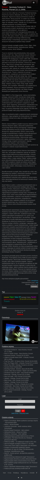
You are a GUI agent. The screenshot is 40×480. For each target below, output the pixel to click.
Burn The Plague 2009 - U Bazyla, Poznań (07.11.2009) (21, 363)
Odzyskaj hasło (24, 413)
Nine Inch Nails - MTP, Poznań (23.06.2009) (17, 376)
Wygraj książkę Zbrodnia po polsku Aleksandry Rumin (20, 459)
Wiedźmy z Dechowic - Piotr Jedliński (15, 434)
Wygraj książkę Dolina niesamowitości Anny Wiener (19, 461)
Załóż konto (14, 413)
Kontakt (32, 473)
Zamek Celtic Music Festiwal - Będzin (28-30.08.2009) (20, 370)
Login (4, 396)
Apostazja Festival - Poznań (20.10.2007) (16, 355)
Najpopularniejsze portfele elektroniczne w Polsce (19, 436)
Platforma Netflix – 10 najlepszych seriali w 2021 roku (20, 441)
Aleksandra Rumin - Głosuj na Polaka (15, 432)
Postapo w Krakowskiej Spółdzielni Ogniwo (17, 447)
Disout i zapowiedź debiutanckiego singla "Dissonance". (21, 466)
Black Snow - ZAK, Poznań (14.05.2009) (16, 380)
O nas (9, 473)
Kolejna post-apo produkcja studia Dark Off (17, 468)
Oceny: (19, 312)
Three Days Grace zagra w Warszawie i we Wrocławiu (20, 445)
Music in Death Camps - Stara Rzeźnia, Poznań (18, 353)
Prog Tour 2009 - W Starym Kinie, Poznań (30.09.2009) (20, 361)
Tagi (3, 292)
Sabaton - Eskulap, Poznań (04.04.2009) (16, 378)
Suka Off (18, 297)
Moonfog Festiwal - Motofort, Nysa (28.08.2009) (18, 369)
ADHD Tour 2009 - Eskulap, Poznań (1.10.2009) (18, 365)
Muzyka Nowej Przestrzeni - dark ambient (16, 430)
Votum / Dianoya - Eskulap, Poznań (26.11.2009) (19, 388)
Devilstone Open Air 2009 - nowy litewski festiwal (18, 372)
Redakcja (16, 473)
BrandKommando (28, 299)
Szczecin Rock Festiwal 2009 (13, 367)
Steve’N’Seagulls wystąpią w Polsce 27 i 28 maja (19, 443)
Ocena (4, 307)
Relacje (5, 7)
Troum (7, 301)
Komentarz (34, 286)
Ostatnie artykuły (7, 417)
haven (33, 297)
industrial (6, 297)
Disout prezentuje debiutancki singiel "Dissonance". (19, 457)
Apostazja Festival (26, 297)
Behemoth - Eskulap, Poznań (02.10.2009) (17, 374)
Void (36, 282)
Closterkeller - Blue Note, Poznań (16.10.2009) (18, 386)
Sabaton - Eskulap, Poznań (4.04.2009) (16, 382)
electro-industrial (9, 299)
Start (4, 473)
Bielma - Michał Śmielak (11, 424)
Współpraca (24, 473)
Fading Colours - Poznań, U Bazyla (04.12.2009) (18, 384)
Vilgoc (11, 297)
